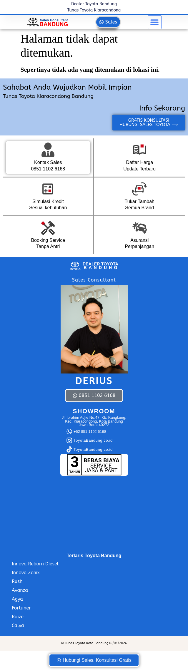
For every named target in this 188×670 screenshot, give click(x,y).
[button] (155, 22)
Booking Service (48, 240)
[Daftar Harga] (139, 150)
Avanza (20, 590)
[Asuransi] (139, 227)
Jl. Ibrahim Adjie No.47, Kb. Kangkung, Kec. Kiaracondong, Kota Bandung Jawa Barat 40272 (94, 421)
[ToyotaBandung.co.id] (69, 440)
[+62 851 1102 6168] (69, 431)
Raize (18, 616)
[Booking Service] (48, 227)
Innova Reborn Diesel (35, 564)
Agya (17, 599)
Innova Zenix (26, 572)
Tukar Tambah (139, 201)
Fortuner (21, 608)
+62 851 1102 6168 (90, 431)
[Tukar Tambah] (139, 189)
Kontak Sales (48, 162)
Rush (17, 581)
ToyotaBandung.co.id (93, 440)
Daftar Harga (139, 162)
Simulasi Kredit (48, 201)
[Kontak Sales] (48, 150)
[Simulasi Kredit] (48, 189)
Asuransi (139, 240)
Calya (18, 625)
